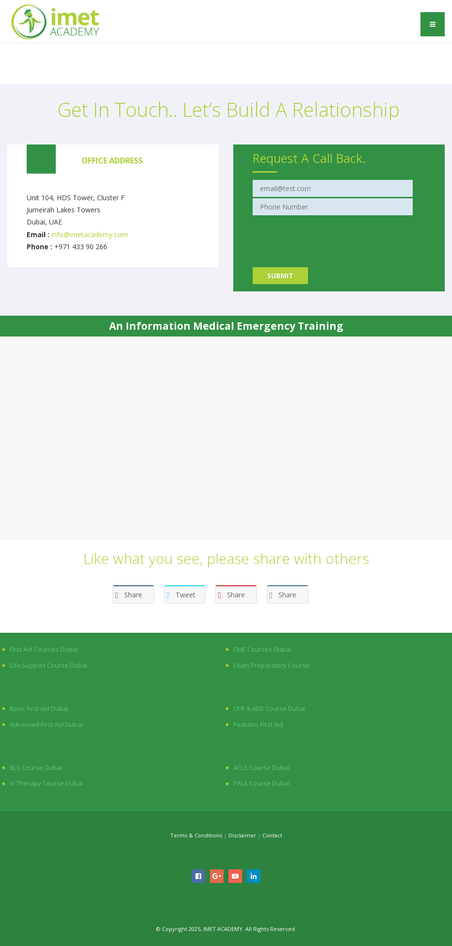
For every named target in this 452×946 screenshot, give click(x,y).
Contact (272, 835)
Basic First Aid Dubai (39, 708)
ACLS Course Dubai (261, 767)
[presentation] (326, 236)
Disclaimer (242, 835)
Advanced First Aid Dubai (46, 724)
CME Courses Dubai (262, 649)
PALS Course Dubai (261, 783)
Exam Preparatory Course (271, 665)
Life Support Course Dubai (48, 665)
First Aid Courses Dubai (44, 649)
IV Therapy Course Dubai (46, 783)
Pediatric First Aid (258, 724)
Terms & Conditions (196, 835)
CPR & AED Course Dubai (269, 708)
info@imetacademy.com (89, 234)
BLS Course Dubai (36, 767)
